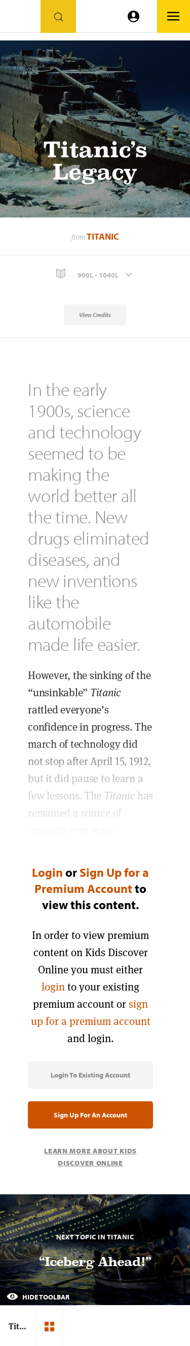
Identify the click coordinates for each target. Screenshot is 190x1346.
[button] (95, 274)
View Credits (95, 315)
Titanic (103, 236)
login (53, 987)
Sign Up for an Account (90, 1114)
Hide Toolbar (38, 1297)
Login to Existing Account (90, 1075)
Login (47, 872)
